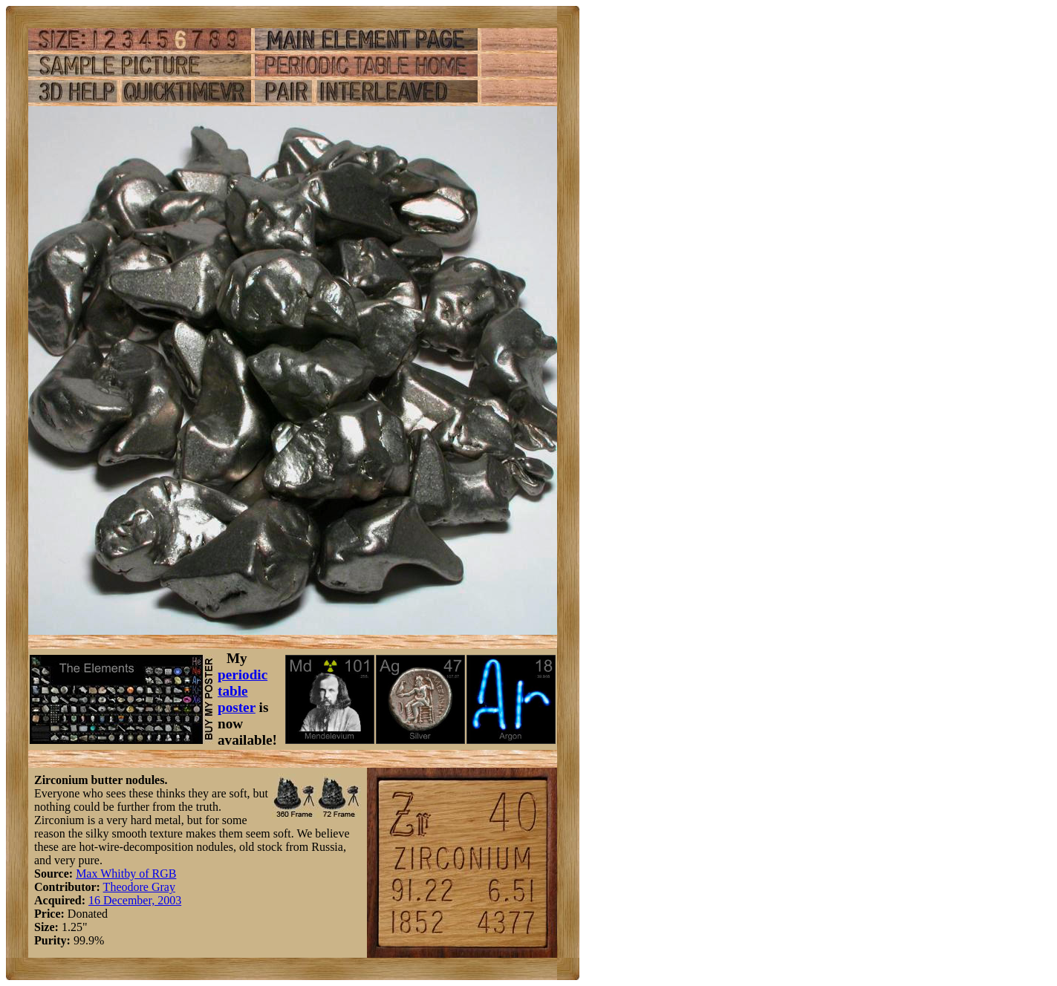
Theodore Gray (139, 887)
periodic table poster (242, 691)
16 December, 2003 (134, 900)
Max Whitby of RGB (126, 873)
